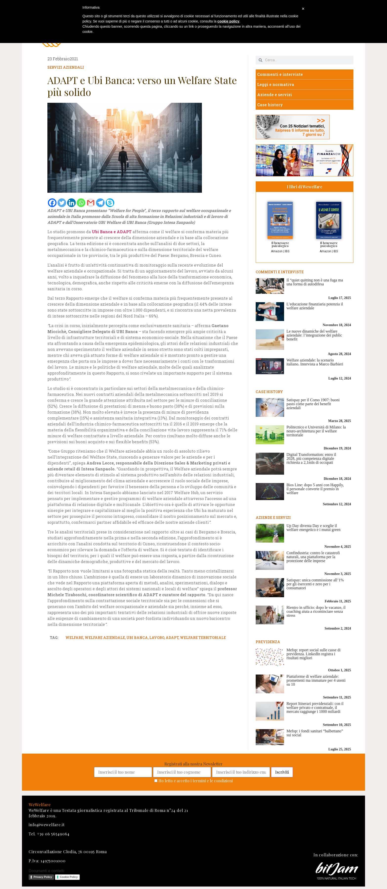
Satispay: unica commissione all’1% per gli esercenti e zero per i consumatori (315, 584)
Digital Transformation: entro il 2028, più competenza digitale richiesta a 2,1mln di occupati (311, 458)
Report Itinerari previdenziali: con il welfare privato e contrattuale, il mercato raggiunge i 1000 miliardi (315, 707)
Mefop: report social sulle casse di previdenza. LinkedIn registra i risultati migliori (314, 654)
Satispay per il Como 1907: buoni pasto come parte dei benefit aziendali (313, 404)
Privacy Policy (43, 876)
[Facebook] (52, 202)
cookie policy (228, 21)
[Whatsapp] (81, 202)
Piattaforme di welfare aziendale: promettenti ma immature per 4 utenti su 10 (316, 680)
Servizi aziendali (65, 67)
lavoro (156, 637)
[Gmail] (90, 202)
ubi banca (137, 637)
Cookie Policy (69, 876)
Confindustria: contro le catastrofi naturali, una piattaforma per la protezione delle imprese (313, 557)
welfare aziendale (105, 637)
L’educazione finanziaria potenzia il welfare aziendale (315, 306)
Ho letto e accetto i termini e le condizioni (195, 780)
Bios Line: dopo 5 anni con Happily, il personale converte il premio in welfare (315, 489)
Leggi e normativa (275, 84)
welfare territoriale (203, 637)
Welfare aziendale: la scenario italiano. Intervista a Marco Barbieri (315, 362)
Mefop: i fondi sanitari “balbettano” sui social (315, 733)
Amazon (277, 251)
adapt (172, 637)
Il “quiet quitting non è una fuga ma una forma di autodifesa (315, 282)
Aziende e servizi (274, 94)
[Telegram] (100, 202)
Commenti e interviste (280, 74)
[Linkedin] (71, 202)
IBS (287, 251)
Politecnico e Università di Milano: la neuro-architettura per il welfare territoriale (316, 431)
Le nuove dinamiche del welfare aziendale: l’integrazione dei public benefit (314, 335)
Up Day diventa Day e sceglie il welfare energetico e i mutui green (314, 528)
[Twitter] (62, 202)
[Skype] (110, 202)
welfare (74, 637)
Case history (270, 104)
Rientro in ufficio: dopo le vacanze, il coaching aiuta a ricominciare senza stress (316, 611)
